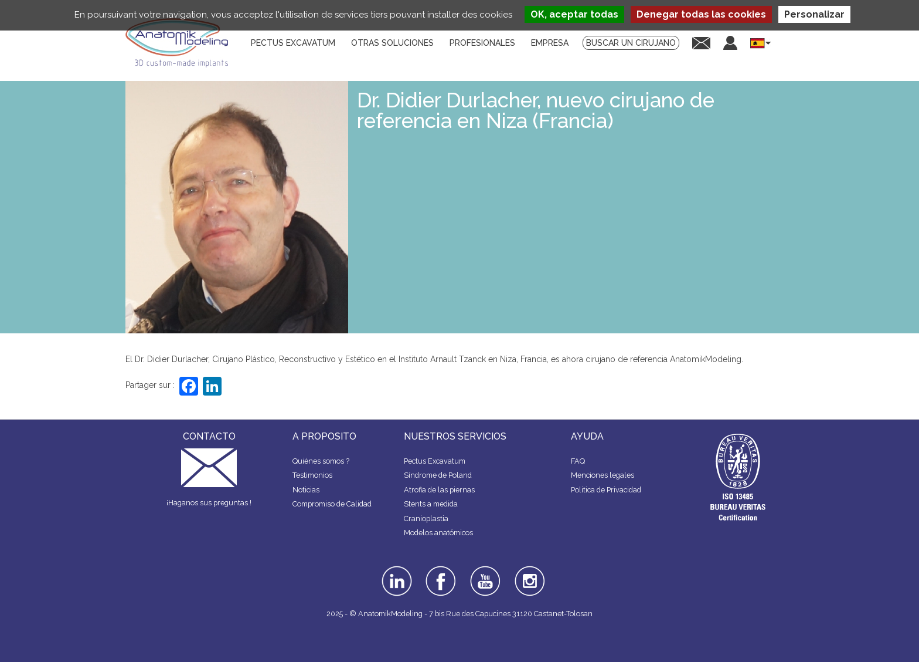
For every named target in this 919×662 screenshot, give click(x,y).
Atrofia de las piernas (439, 489)
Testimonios (312, 475)
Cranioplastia (426, 518)
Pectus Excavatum (434, 461)
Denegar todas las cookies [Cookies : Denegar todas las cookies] (701, 14)
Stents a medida (431, 503)
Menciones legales (602, 475)
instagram (528, 574)
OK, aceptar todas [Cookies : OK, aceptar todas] (574, 14)
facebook (441, 570)
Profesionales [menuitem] (482, 43)
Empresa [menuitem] (550, 43)
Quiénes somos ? (320, 461)
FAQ (578, 461)
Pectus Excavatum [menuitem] (293, 43)
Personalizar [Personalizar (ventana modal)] (814, 14)
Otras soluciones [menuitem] (392, 43)
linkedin (395, 570)
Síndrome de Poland (438, 475)
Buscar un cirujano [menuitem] (631, 43)
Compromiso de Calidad (332, 503)
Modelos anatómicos (438, 532)
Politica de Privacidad (606, 489)
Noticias (305, 489)
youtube (484, 570)
